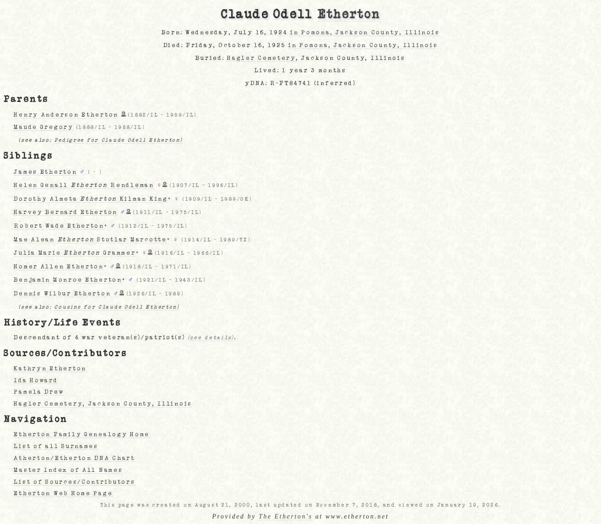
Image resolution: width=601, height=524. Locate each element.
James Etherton (45, 172)
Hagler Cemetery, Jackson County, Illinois (103, 404)
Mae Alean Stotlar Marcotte (90, 239)
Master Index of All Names (68, 470)
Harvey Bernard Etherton (66, 212)
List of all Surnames (56, 446)
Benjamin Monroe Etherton (68, 280)
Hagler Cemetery (261, 58)
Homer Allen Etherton (58, 266)
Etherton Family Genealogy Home (82, 434)
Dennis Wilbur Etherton (62, 293)
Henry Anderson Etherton (66, 115)
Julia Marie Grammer (74, 253)
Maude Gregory (43, 127)
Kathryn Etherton (50, 368)
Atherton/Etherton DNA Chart (74, 458)
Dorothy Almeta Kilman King (91, 199)
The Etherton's (286, 516)
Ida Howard (36, 380)
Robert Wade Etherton (59, 226)
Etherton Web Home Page (63, 493)
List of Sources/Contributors (74, 482)
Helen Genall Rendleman (84, 185)
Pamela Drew (39, 392)
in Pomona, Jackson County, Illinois (364, 32)
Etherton (348, 14)
